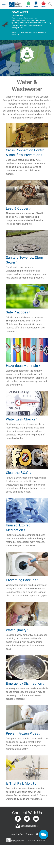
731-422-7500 (30, 840)
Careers (29, 834)
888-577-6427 (41, 840)
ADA (20, 834)
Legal (12, 834)
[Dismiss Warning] (50, 24)
